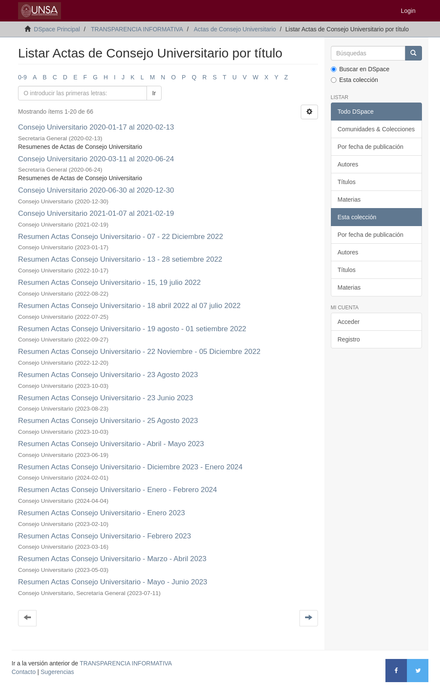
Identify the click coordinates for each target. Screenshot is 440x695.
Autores (348, 164)
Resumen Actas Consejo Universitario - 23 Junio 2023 (105, 398)
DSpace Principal (57, 29)
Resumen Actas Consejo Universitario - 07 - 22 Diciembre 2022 (120, 237)
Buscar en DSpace (360, 69)
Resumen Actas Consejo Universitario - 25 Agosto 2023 (108, 421)
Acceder (349, 321)
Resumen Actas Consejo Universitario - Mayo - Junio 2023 (112, 582)
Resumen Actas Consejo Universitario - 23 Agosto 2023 (108, 375)
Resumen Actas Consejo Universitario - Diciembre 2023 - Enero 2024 (130, 467)
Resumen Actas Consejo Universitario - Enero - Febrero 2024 (117, 490)
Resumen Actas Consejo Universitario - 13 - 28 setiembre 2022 (121, 259)
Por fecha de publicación (370, 146)
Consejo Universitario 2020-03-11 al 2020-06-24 (96, 159)
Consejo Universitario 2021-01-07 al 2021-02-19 (97, 213)
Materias (349, 199)
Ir (154, 93)
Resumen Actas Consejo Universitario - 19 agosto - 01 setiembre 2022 (133, 329)
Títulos (347, 181)
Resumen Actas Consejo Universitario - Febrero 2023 (104, 536)
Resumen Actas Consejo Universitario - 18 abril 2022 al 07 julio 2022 (129, 306)
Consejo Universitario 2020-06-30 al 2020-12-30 (96, 190)
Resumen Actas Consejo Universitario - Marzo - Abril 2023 (112, 559)
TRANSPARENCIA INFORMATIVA (137, 29)
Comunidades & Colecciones (376, 129)
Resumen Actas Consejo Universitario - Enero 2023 (101, 513)
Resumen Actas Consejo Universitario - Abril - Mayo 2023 (111, 444)
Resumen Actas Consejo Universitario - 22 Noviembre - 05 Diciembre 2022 (139, 352)
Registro (349, 339)
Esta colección (354, 79)
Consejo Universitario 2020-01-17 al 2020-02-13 (96, 127)
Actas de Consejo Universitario (235, 29)
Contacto (24, 671)
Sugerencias (57, 671)
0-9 (22, 77)
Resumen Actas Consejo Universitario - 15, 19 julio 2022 (110, 282)
